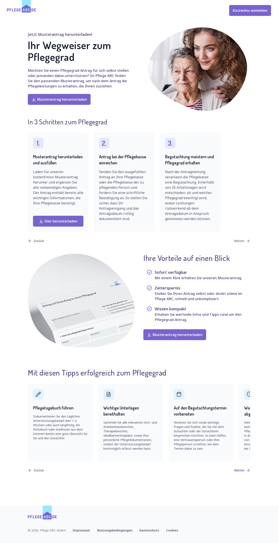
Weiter (242, 241)
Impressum (81, 530)
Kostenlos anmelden (250, 10)
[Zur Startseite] (21, 10)
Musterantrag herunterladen (59, 99)
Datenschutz (149, 530)
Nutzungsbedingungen (114, 530)
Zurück (36, 241)
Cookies (172, 530)
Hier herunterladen (58, 221)
